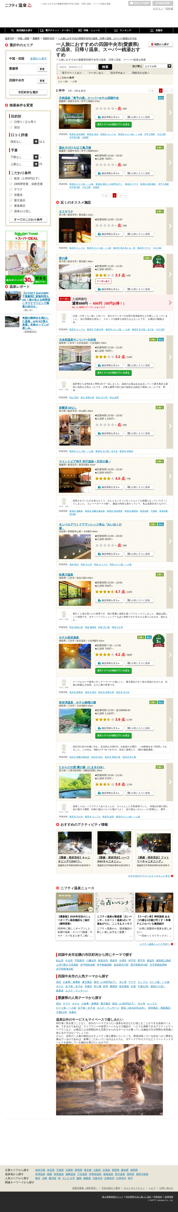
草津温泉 (40, 1174)
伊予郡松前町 (87, 964)
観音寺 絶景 (108, 816)
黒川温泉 (120, 1174)
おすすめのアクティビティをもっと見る (149, 876)
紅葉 (133, 986)
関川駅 (72, 514)
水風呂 (88, 986)
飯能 (79, 1178)
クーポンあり (96, 72)
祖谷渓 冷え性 (122, 692)
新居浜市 (103, 960)
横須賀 (52, 1178)
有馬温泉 (59, 1174)
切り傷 (97, 986)
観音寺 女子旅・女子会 (143, 329)
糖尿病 (113, 986)
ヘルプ (151, 1188)
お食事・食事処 (71, 982)
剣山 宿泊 (73, 397)
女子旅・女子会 (74, 986)
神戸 (130, 1178)
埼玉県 (50, 1170)
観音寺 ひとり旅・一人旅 (99, 248)
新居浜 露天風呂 (148, 184)
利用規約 (158, 1197)
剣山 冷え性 (101, 397)
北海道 (106, 1170)
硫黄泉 (60, 990)
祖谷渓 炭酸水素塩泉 (79, 757)
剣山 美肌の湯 (87, 397)
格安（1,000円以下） (105, 982)
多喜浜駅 (163, 511)
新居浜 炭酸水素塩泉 (95, 511)
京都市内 (109, 1178)
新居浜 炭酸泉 (76, 511)
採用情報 (169, 1197)
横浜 (37, 1178)
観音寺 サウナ (144, 248)
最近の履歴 (163, 3)
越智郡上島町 (163, 960)
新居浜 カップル (108, 134)
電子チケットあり (72, 72)
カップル (143, 982)
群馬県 (78, 1170)
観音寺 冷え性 (76, 816)
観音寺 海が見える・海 (124, 248)
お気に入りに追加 (140, 117)
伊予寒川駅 (74, 137)
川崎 (44, 1178)
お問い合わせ (166, 1188)
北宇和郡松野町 (158, 964)
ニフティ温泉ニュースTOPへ (155, 944)
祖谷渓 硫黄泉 (76, 692)
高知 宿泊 (73, 564)
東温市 (150, 960)
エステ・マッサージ (76, 990)
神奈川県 (40, 1170)
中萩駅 (154, 511)
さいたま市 (68, 1178)
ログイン (158, 8)
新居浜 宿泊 (92, 134)
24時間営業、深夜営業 (28, 183)
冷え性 (123, 982)
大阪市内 (98, 1178)
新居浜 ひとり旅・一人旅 (130, 134)
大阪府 (97, 1170)
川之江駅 (161, 134)
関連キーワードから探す (19, 1182)
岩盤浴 (18, 194)
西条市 (113, 960)
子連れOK (143, 986)
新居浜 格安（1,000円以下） (109, 184)
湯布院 (130, 1174)
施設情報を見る (110, 117)
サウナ (132, 982)
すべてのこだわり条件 (28, 219)
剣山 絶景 (114, 397)
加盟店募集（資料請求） (85, 1188)
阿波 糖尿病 (90, 627)
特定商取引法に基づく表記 (138, 1197)
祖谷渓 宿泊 (90, 692)
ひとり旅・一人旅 (159, 982)
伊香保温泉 (95, 1174)
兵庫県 (69, 1170)
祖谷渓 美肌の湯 (106, 692)
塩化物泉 (124, 986)
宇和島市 (80, 960)
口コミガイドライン (134, 1188)
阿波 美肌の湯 (76, 627)
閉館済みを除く (141, 72)
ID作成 (169, 8)
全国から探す (38, 58)
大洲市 (123, 960)
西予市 (141, 960)
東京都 (87, 1170)
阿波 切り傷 (103, 627)
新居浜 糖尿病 (131, 511)
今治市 (69, 960)
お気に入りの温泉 (139, 3)
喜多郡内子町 (121, 964)
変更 (42, 69)
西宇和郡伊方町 (139, 964)
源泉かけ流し (157, 986)
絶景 (105, 986)
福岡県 (134, 1170)
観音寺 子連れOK (95, 329)
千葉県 (60, 1170)
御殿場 (87, 1178)
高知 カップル (100, 564)
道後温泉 (108, 1174)
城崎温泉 (70, 1174)
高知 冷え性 (86, 564)
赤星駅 (85, 137)
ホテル (60, 986)
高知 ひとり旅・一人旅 (121, 564)
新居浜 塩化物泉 (77, 134)
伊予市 (132, 960)
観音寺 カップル (77, 248)
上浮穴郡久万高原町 (67, 964)
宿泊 (58, 982)
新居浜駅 (144, 511)
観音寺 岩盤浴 (126, 451)
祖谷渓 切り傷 (129, 757)
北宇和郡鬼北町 (65, 968)
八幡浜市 (91, 960)
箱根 (49, 1174)
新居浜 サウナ (131, 184)
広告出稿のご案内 (111, 1188)
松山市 (60, 960)
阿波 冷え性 (117, 627)
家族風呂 (19, 205)
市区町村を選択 (28, 92)
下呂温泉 (82, 1174)
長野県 (115, 1170)
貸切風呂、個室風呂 (159, 1007)
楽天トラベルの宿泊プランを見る (113, 124)
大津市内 (121, 1178)
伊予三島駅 (149, 134)
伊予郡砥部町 (104, 964)
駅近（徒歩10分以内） (133, 1007)
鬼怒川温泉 (142, 1174)
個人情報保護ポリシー (112, 1197)
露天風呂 (87, 982)
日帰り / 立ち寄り (25, 121)
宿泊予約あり (117, 72)
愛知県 (125, 1170)
